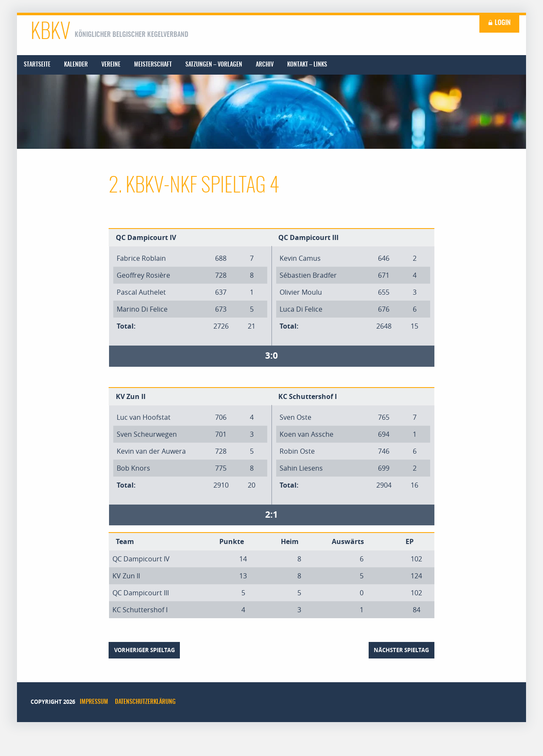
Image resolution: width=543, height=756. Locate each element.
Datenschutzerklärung (145, 702)
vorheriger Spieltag (144, 650)
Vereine (110, 65)
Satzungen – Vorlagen (213, 65)
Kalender (76, 65)
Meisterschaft (153, 65)
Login (499, 23)
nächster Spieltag (401, 650)
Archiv (265, 65)
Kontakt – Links (307, 65)
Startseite (37, 65)
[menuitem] (37, 65)
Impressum (94, 702)
